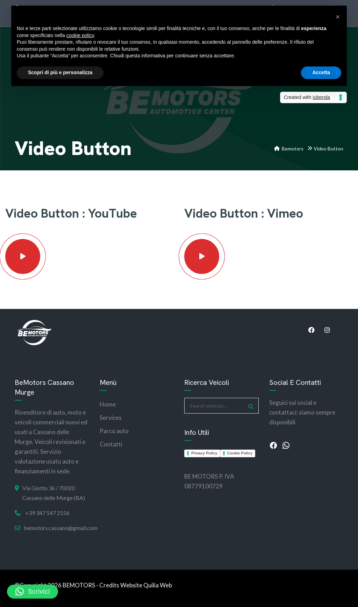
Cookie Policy (239, 453)
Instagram (327, 329)
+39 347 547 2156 (47, 512)
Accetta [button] (321, 72)
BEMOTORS (79, 585)
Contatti (111, 444)
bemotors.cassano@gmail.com (61, 527)
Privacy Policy (204, 453)
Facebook (311, 329)
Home (108, 404)
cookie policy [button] (80, 35)
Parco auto (114, 431)
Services (111, 417)
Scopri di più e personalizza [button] (60, 72)
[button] (32, 592)
